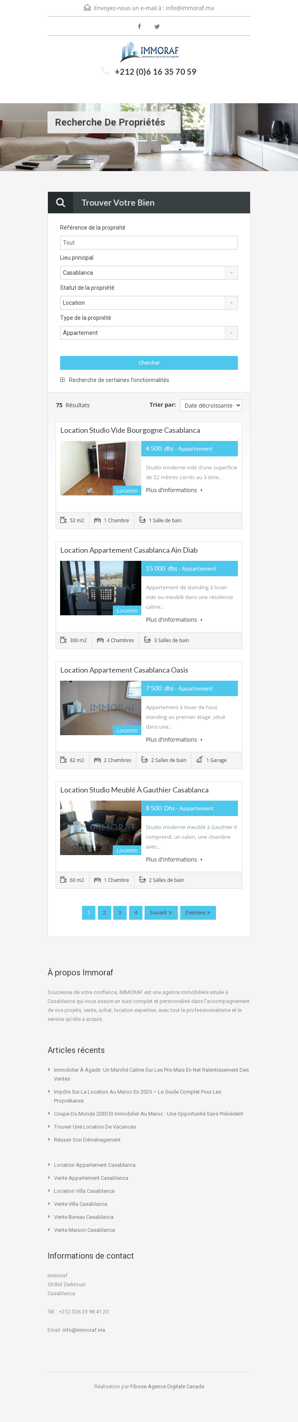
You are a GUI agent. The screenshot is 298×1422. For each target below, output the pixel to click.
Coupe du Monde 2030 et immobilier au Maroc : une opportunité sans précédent (148, 1114)
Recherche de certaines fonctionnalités (114, 380)
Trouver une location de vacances (95, 1127)
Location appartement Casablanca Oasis (124, 669)
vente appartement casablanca (91, 1178)
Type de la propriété (85, 318)
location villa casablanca (84, 1191)
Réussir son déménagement (87, 1140)
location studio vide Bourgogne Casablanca (130, 430)
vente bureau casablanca (84, 1217)
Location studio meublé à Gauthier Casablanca (134, 789)
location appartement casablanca (95, 1165)
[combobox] (149, 273)
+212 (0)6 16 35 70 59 (156, 71)
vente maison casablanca (84, 1230)
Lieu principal (76, 257)
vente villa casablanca (80, 1204)
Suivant (158, 913)
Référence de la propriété (92, 227)
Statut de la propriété (87, 287)
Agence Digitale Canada (176, 1386)
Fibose (138, 1386)
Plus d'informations (174, 490)
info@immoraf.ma (190, 8)
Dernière (195, 913)
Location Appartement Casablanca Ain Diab (129, 549)
